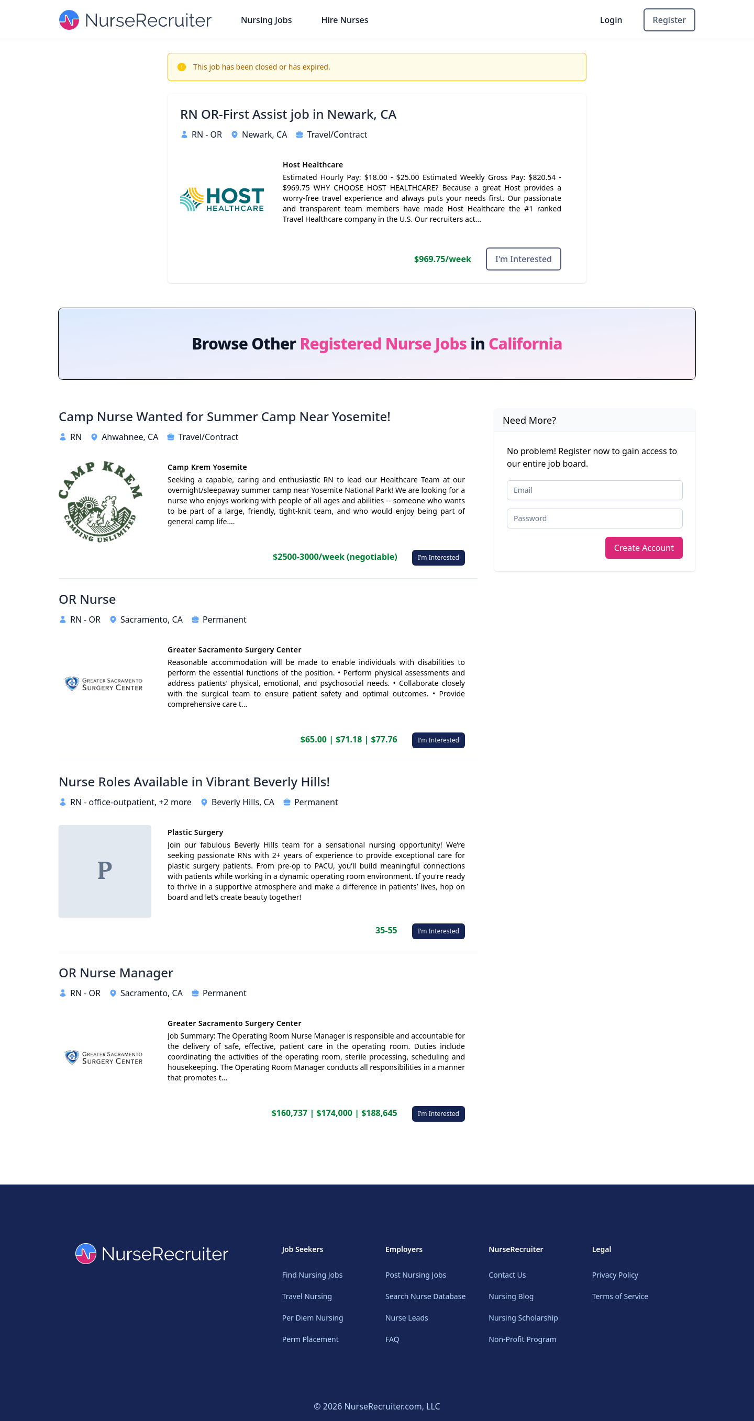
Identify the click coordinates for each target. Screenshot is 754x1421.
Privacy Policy (615, 1275)
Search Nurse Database (425, 1296)
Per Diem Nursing (312, 1318)
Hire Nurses (344, 20)
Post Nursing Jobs (415, 1275)
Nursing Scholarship (523, 1318)
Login (611, 20)
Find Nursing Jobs (312, 1275)
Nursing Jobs (266, 20)
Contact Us (507, 1275)
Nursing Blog (511, 1296)
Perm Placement (310, 1339)
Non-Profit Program (522, 1339)
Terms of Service (620, 1296)
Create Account (644, 548)
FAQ (392, 1339)
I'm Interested (523, 259)
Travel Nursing (307, 1296)
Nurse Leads (406, 1318)
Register (669, 20)
